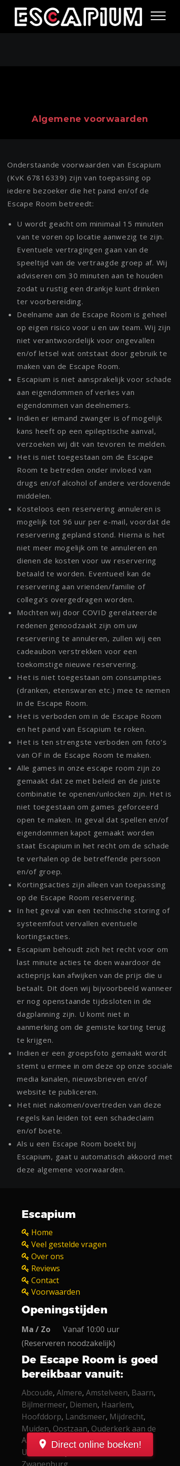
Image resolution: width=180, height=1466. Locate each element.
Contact (45, 1280)
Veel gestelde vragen (69, 1244)
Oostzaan (70, 1428)
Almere (69, 1392)
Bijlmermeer (44, 1404)
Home (42, 1232)
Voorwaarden (55, 1292)
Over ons (47, 1256)
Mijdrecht (126, 1416)
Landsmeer (85, 1416)
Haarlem (116, 1404)
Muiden (35, 1428)
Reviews (45, 1268)
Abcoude (37, 1392)
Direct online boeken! (96, 1444)
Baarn (143, 1392)
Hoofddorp (41, 1416)
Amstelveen (107, 1392)
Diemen (83, 1404)
